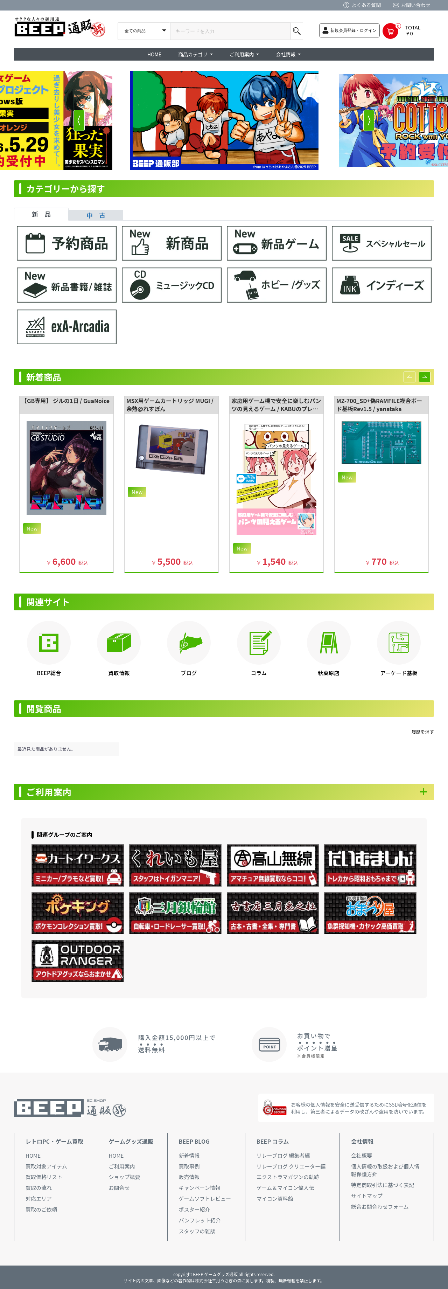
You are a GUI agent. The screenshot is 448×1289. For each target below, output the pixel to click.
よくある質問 (366, 4)
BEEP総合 (49, 673)
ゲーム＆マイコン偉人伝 (285, 1187)
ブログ (189, 673)
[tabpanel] (224, 288)
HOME (154, 54)
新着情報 (189, 1155)
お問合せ (119, 1187)
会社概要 (361, 1155)
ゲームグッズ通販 (130, 1141)
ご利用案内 (49, 792)
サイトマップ (367, 1195)
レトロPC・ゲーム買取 (54, 1141)
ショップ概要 (124, 1176)
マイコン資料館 (275, 1198)
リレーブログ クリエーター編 (291, 1166)
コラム (259, 673)
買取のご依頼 (41, 1209)
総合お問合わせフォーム (380, 1206)
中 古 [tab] (95, 215)
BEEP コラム (273, 1141)
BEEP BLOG (194, 1141)
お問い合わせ (415, 4)
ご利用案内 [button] (242, 54)
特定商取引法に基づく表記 (382, 1184)
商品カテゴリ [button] (193, 54)
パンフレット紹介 (200, 1220)
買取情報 (119, 673)
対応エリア (39, 1198)
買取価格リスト (44, 1176)
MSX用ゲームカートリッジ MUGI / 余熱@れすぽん (170, 404)
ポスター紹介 (194, 1209)
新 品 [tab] (41, 214)
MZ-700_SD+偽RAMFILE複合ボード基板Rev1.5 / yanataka (379, 404)
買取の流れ (39, 1187)
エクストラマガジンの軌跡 (288, 1176)
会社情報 (362, 1141)
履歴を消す (423, 731)
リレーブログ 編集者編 (283, 1155)
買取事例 (189, 1166)
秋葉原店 (329, 673)
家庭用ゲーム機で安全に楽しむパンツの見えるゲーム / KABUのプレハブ (276, 408)
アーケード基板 (398, 673)
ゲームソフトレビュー (205, 1198)
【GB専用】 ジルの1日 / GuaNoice (65, 400)
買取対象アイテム (46, 1166)
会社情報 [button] (286, 54)
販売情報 (189, 1176)
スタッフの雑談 (197, 1231)
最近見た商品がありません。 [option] (47, 749)
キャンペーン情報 (199, 1187)
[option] (224, 120)
